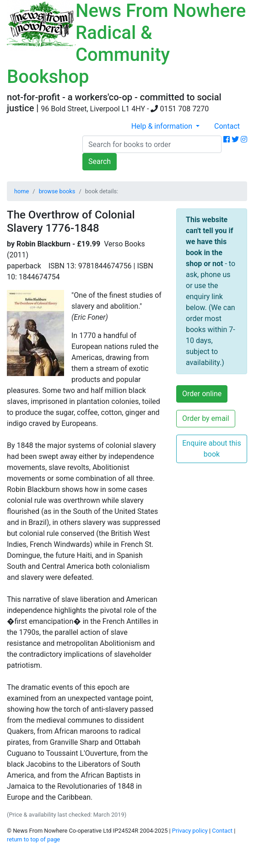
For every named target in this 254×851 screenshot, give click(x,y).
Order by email (205, 418)
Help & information (162, 126)
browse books (57, 191)
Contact (227, 126)
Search (99, 161)
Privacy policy (190, 830)
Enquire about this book (211, 448)
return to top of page (33, 839)
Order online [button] (202, 393)
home (21, 191)
